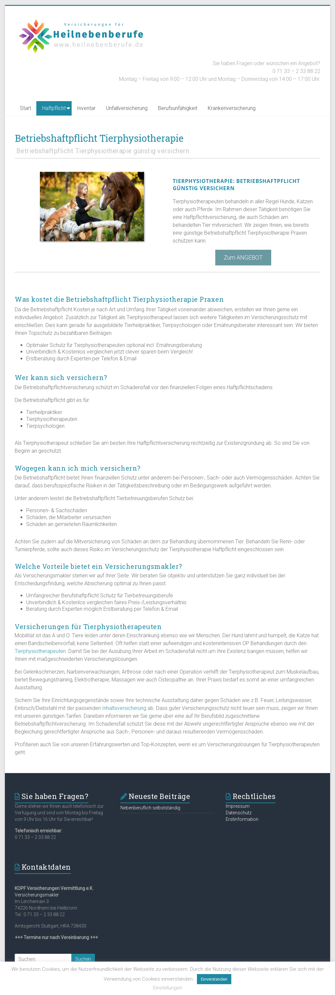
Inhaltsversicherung (124, 708)
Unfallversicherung (127, 108)
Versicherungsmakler (37, 894)
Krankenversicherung (232, 108)
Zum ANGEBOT (243, 257)
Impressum (238, 806)
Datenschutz (239, 812)
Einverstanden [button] (214, 979)
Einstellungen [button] (167, 988)
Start (25, 108)
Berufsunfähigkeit (177, 108)
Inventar (86, 108)
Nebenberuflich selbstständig (150, 807)
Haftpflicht (54, 108)
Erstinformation (242, 819)
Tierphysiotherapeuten (40, 651)
